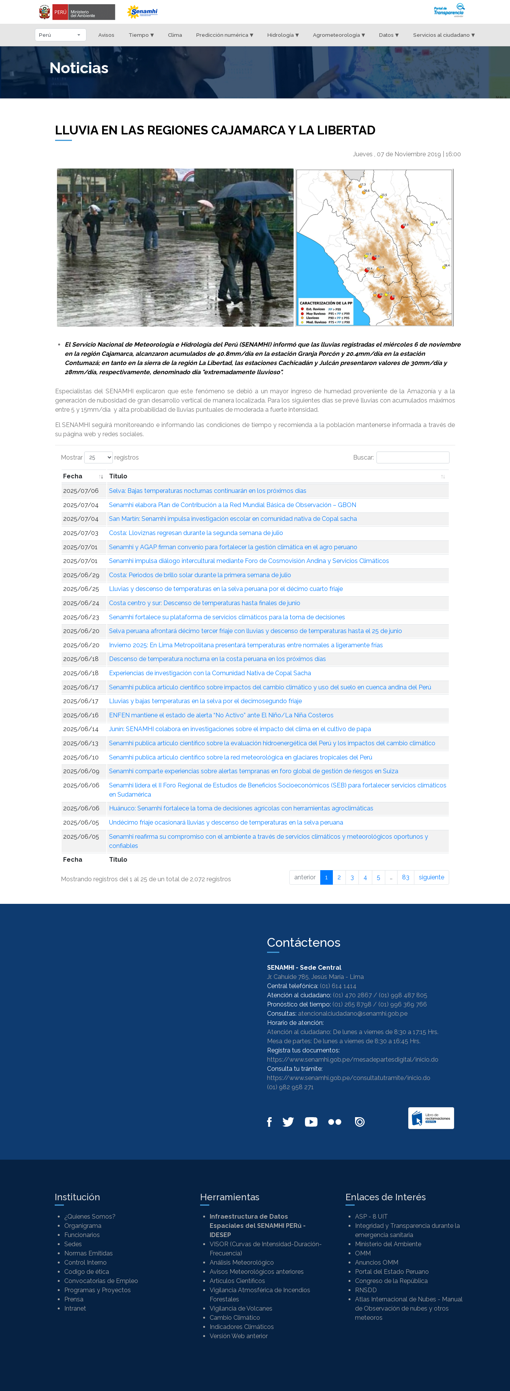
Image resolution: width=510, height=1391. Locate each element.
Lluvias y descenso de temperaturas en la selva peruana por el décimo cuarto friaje (226, 588)
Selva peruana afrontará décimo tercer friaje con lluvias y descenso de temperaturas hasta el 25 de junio (255, 631)
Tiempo (141, 35)
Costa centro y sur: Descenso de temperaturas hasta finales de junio (204, 603)
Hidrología (283, 35)
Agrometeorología (339, 35)
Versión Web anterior (239, 1336)
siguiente (431, 877)
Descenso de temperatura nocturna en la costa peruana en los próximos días (217, 659)
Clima (175, 35)
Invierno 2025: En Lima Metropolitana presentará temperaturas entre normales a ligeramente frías (246, 645)
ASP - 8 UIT (371, 1216)
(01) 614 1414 (338, 986)
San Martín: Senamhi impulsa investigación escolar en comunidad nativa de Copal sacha (233, 518)
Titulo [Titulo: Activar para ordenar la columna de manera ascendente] (118, 476)
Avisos (106, 35)
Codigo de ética (86, 1271)
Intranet (75, 1308)
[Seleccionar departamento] (60, 34)
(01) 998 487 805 (403, 995)
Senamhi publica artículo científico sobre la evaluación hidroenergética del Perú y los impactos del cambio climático (272, 743)
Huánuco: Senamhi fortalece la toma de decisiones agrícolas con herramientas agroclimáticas (241, 808)
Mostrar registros (100, 457)
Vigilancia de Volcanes (241, 1308)
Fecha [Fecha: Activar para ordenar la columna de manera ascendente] (72, 476)
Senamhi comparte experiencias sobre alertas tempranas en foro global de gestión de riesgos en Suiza (253, 771)
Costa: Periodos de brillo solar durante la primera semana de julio (200, 575)
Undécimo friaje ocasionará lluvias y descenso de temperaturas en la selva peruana (226, 822)
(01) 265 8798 (352, 1004)
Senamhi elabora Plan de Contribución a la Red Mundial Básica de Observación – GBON (232, 505)
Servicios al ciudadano (444, 35)
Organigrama (82, 1225)
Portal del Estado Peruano (392, 1271)
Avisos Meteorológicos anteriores (257, 1271)
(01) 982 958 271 (290, 1087)
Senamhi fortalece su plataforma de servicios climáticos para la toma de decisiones (227, 617)
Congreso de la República (391, 1281)
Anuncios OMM (376, 1262)
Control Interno (85, 1262)
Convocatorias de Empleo (101, 1281)
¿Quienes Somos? (90, 1216)
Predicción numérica (224, 35)
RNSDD (366, 1290)
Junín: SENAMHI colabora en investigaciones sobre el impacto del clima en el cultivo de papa (240, 729)
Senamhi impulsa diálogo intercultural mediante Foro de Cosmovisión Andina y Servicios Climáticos (249, 561)
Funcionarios (82, 1235)
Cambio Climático (235, 1317)
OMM (363, 1253)
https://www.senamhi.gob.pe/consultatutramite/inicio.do (348, 1078)
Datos (389, 35)
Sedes (73, 1244)
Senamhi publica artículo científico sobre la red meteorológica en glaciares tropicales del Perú (240, 757)
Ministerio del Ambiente (388, 1244)
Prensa (73, 1299)
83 (405, 877)
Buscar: (401, 457)
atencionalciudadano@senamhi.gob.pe (352, 1013)
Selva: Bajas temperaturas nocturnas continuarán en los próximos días (207, 490)
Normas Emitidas (88, 1253)
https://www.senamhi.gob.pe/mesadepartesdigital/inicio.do (352, 1059)
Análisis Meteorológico (242, 1262)
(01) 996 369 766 (402, 1004)
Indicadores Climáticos (242, 1326)
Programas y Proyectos (97, 1290)
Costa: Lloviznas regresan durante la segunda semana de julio (196, 533)
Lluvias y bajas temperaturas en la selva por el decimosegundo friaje (205, 701)
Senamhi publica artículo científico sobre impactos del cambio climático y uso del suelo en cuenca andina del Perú (270, 687)
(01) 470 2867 (352, 995)
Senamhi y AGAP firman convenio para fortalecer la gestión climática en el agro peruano (233, 547)
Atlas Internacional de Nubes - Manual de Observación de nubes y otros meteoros (409, 1308)
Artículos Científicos (237, 1281)
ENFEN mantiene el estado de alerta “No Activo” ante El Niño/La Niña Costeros (221, 715)
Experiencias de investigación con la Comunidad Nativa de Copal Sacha (210, 673)
